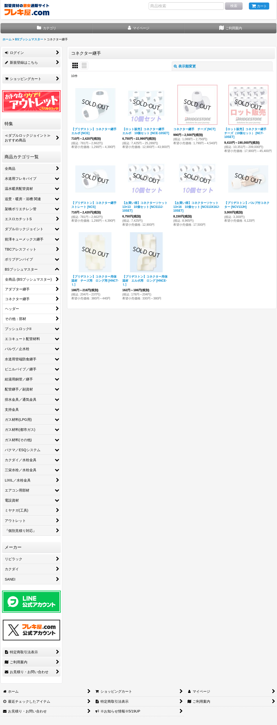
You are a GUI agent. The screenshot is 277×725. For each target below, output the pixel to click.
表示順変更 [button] (185, 66)
